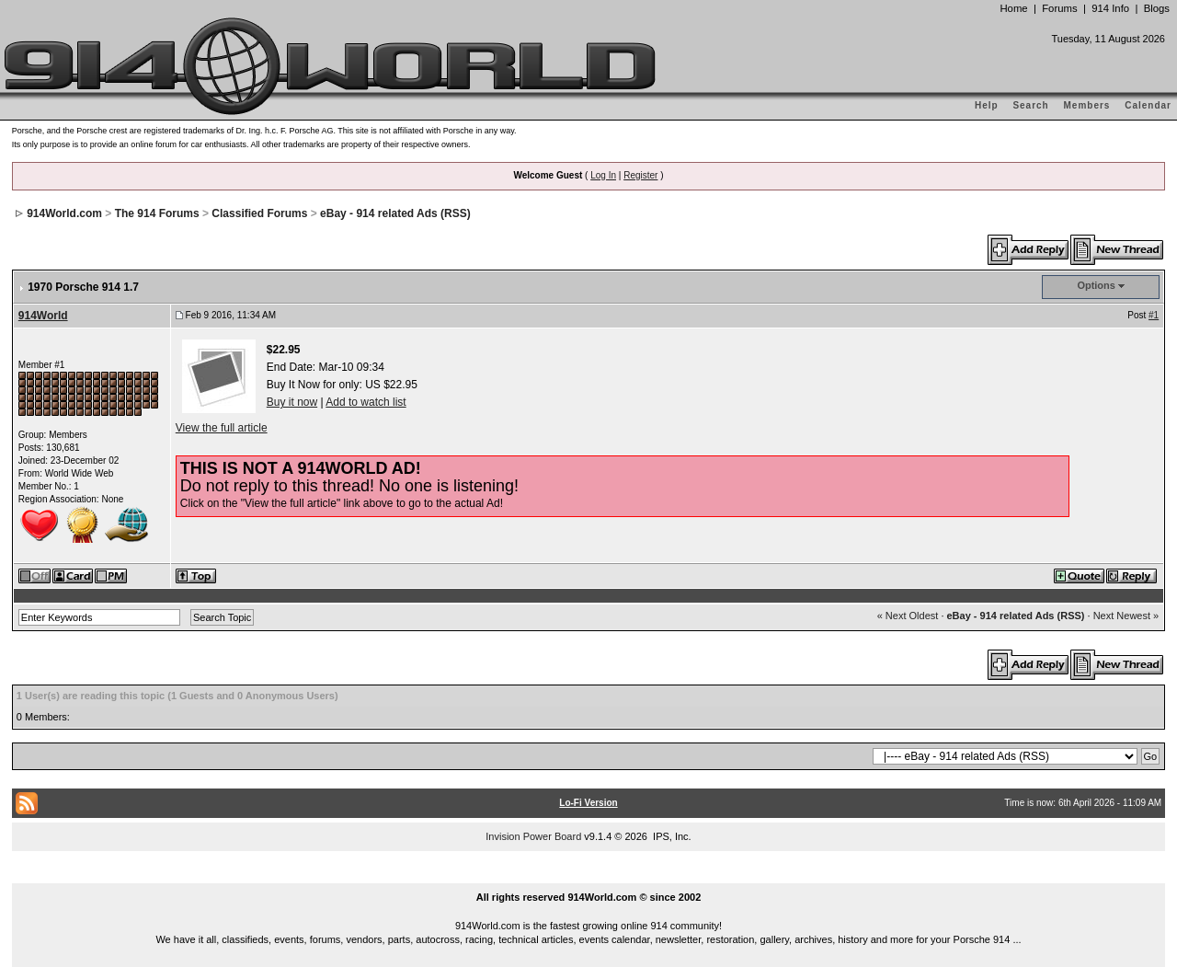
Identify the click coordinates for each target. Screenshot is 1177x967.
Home (1013, 8)
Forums (1059, 8)
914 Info (1110, 8)
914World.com (64, 213)
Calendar (1148, 105)
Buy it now (292, 402)
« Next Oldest (908, 615)
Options (1096, 285)
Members (1087, 105)
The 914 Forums (157, 213)
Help (987, 105)
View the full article (222, 427)
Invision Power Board (533, 836)
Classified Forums (259, 213)
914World (43, 315)
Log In (603, 175)
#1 (1153, 315)
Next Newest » (1126, 615)
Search (1030, 105)
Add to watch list (366, 402)
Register (640, 175)
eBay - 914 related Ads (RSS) (395, 213)
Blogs (1157, 8)
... (588, 876)
